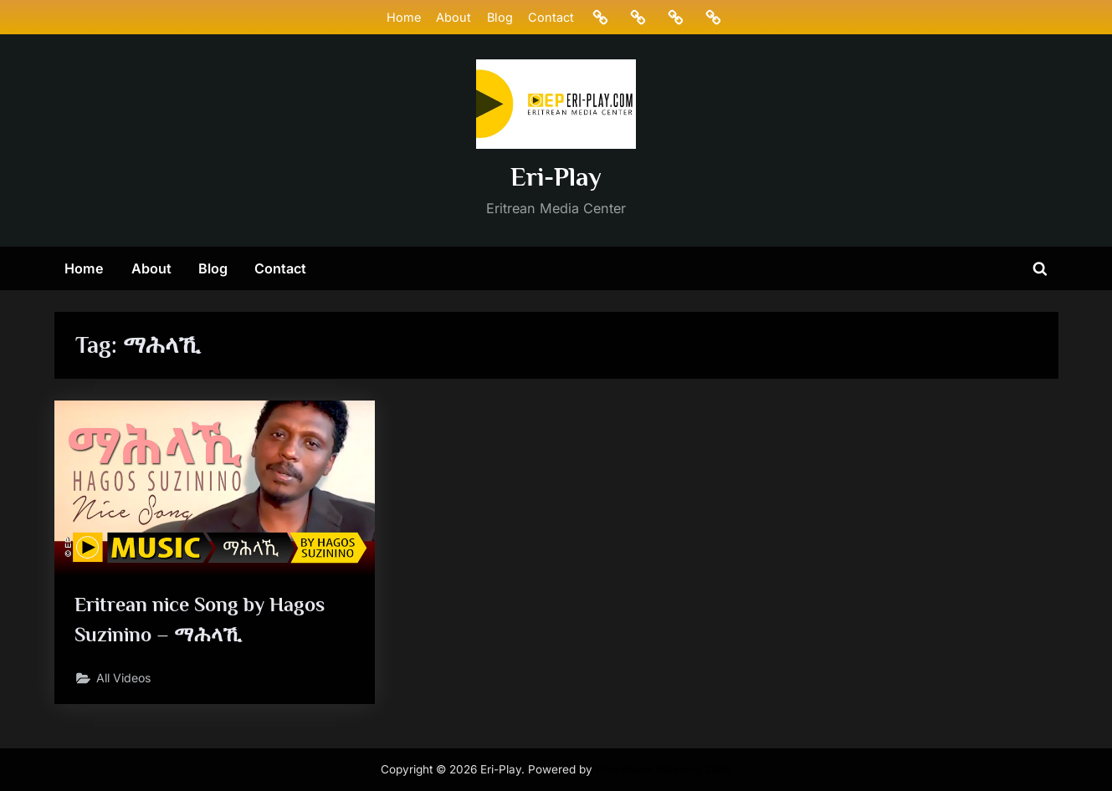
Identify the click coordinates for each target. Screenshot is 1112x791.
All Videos (126, 681)
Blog (499, 17)
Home (403, 17)
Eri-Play (556, 176)
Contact (550, 17)
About (453, 17)
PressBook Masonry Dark (663, 769)
